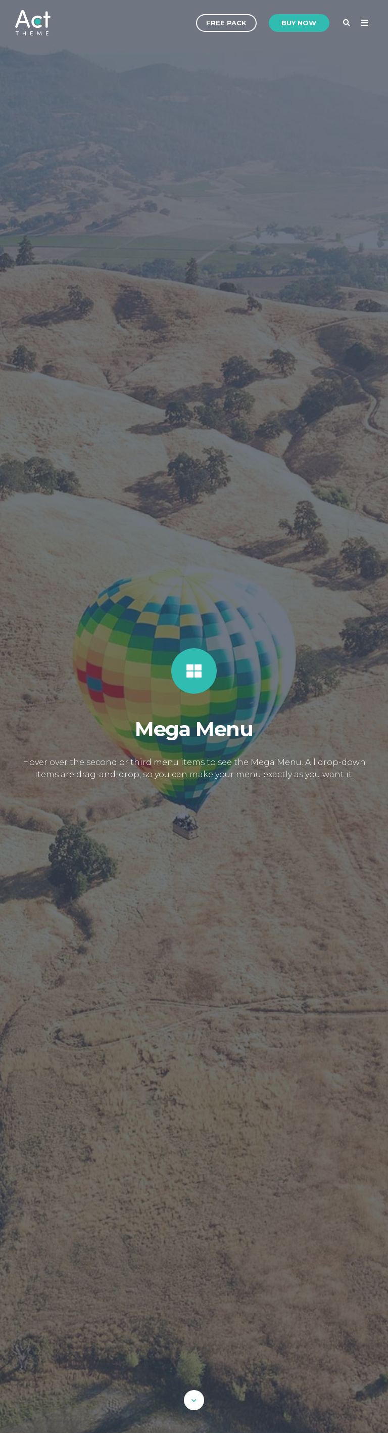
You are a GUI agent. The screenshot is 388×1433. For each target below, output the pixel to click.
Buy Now (298, 23)
